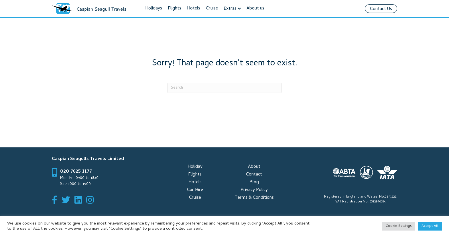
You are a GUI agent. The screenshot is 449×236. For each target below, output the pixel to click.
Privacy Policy (254, 190)
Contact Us (381, 9)
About (254, 167)
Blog (254, 182)
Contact (254, 174)
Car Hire (195, 190)
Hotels (193, 8)
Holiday (195, 167)
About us (255, 8)
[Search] (224, 88)
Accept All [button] (430, 226)
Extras (230, 9)
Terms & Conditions (254, 198)
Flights (174, 8)
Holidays (153, 8)
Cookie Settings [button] (399, 226)
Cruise (212, 8)
